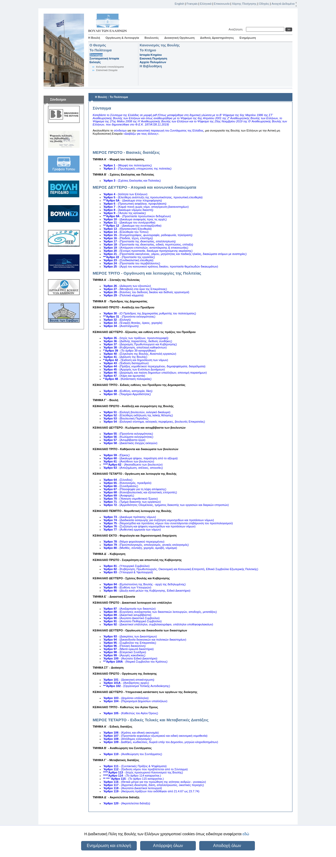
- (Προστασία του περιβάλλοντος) (131, 263)
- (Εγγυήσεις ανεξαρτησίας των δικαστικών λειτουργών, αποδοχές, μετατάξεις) (160, 611)
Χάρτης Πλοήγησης (244, 3)
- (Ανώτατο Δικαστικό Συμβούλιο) (131, 618)
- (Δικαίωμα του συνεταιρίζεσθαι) (132, 225)
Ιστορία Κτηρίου (151, 54)
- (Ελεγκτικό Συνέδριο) (124, 652)
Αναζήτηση (236, 29)
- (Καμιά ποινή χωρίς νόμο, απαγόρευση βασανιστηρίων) (146, 206)
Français (192, 3)
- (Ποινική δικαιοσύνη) (124, 645)
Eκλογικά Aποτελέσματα (110, 66)
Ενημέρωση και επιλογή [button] (109, 845)
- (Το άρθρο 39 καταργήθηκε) (129, 350)
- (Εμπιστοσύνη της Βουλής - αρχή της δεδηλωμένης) (144, 584)
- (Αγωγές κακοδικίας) (124, 655)
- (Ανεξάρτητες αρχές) (126, 682)
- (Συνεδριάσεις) (120, 486)
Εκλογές (95, 62)
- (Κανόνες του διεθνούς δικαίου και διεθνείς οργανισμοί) (146, 292)
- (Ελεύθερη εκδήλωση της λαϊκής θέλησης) (138, 415)
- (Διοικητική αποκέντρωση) (128, 679)
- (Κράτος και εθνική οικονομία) (131, 732)
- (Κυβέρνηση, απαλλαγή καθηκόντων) (135, 347)
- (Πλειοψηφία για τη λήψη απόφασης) (134, 489)
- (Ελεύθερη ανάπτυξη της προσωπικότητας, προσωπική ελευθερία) (153, 197)
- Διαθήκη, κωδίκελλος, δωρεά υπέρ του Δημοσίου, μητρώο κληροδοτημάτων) (160, 742)
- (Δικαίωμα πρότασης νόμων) (129, 516)
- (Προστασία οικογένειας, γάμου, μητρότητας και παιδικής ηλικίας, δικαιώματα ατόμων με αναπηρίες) (174, 253)
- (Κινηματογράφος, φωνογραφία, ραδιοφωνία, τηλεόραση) (147, 235)
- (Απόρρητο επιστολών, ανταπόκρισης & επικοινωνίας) (145, 247)
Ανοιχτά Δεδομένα (283, 3)
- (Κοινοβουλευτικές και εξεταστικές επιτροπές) (140, 492)
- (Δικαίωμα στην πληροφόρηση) (132, 200)
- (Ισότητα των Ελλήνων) (125, 194)
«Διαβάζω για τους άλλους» (141, 133)
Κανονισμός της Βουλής (160, 45)
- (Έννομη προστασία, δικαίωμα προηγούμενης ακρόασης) (147, 250)
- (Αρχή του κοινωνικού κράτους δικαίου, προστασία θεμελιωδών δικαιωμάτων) (160, 266)
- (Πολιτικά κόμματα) (123, 295)
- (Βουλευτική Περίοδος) (125, 418)
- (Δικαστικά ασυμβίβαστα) (127, 614)
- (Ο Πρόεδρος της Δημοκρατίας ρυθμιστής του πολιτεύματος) (149, 313)
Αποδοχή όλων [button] (227, 845)
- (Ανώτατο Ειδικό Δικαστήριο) (130, 658)
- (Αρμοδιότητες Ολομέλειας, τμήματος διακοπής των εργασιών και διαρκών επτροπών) (166, 504)
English (179, 3)
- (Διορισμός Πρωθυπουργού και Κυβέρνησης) (140, 344)
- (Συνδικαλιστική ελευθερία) (128, 260)
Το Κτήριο (148, 50)
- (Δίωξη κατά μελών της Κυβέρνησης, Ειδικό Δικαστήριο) (146, 590)
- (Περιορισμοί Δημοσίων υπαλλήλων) (135, 701)
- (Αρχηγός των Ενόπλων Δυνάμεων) (134, 369)
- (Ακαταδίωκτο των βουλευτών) (132, 464)
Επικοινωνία (222, 3)
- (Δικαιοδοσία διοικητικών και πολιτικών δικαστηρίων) (144, 639)
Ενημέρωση (248, 37)
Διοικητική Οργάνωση (179, 37)
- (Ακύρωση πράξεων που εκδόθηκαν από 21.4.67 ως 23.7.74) (151, 791)
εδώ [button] (246, 834)
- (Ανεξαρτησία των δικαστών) (129, 608)
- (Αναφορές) (118, 495)
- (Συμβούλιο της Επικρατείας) (129, 642)
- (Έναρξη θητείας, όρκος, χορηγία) (132, 322)
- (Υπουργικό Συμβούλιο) (126, 565)
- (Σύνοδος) (117, 479)
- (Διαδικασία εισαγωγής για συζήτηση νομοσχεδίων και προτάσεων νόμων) (158, 520)
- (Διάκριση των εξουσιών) (127, 285)
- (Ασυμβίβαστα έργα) (124, 439)
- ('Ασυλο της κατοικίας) (124, 213)
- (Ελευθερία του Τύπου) (126, 231)
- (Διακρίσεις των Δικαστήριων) (130, 636)
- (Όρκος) (116, 455)
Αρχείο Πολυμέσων (153, 62)
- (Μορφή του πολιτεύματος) (127, 165)
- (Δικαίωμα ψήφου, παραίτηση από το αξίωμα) (140, 458)
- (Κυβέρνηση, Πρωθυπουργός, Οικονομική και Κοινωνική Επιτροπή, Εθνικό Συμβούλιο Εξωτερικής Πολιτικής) (180, 569)
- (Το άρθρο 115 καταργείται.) (133, 778)
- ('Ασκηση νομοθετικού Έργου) (130, 498)
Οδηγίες (264, 3)
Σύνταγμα (96, 54)
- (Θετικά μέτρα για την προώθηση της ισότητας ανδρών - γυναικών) (154, 781)
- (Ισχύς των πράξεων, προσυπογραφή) (136, 338)
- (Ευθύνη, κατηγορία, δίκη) (128, 390)
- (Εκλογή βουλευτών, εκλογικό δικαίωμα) (136, 412)
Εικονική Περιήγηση (153, 58)
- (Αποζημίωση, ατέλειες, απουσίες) (133, 467)
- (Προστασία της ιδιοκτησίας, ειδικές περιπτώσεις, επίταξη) (148, 244)
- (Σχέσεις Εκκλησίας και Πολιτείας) (132, 180)
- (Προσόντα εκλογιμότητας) (129, 316)
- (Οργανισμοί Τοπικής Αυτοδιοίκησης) (136, 685)
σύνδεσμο (121, 130)
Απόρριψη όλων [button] (168, 845)
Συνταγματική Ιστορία (104, 58)
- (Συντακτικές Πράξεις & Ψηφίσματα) (135, 766)
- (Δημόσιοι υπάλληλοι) (126, 698)
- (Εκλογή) (117, 319)
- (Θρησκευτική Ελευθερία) (127, 228)
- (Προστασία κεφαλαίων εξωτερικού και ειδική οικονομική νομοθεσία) (155, 735)
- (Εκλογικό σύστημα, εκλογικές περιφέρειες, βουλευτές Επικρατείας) (154, 421)
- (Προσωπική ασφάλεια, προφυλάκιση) (134, 203)
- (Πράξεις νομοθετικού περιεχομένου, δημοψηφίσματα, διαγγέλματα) (154, 366)
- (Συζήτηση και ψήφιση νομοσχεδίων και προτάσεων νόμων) (149, 526)
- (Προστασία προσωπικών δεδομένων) (137, 216)
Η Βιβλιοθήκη (151, 66)
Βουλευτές (152, 37)
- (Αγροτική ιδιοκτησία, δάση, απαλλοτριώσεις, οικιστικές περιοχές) (153, 785)
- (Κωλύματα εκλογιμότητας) (128, 436)
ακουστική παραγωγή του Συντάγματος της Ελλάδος (170, 130)
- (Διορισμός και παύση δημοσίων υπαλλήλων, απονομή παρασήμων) (155, 372)
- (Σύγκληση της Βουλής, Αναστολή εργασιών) (139, 353)
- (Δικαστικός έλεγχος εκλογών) (130, 443)
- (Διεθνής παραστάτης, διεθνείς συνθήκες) (137, 341)
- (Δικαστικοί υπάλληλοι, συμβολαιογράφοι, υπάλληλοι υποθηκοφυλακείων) (158, 624)
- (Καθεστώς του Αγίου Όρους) (130, 713)
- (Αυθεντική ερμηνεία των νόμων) (132, 529)
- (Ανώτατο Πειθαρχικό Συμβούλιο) (132, 621)
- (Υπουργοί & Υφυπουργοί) (128, 572)
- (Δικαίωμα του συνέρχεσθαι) (129, 222)
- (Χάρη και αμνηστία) (124, 375)
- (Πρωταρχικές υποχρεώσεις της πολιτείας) (137, 168)
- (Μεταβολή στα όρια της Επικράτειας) (135, 289)
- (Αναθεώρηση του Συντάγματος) (132, 754)
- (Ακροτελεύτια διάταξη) (126, 803)
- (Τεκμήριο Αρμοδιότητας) (127, 394)
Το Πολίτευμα (101, 50)
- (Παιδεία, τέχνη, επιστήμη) (128, 238)
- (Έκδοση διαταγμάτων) (126, 363)
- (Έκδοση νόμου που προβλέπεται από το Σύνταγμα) (145, 769)
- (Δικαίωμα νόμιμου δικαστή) (128, 209)
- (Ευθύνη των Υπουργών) (127, 587)
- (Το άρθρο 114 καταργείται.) (132, 775)
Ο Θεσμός (98, 45)
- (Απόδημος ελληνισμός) (127, 738)
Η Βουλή (94, 37)
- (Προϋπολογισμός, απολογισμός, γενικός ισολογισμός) (146, 544)
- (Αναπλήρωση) (121, 325)
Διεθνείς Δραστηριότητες (217, 37)
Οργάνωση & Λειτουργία (122, 37)
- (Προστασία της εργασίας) (129, 257)
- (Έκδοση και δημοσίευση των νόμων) (135, 360)
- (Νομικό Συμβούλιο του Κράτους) (135, 661)
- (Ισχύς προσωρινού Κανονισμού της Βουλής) (143, 772)
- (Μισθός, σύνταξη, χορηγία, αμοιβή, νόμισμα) (140, 547)
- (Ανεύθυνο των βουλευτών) (128, 461)
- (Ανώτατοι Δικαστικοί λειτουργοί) (132, 788)
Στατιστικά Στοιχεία (106, 70)
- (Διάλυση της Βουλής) (125, 356)
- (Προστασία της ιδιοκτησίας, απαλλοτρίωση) (139, 241)
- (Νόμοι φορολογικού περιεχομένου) (133, 541)
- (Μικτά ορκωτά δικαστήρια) (128, 649)
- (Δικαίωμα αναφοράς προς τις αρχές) (135, 219)
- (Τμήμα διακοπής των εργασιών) (132, 501)
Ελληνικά (206, 3)
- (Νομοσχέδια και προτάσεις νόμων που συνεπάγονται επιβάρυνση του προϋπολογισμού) (168, 523)
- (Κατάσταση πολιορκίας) (127, 378)
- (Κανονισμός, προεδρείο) (127, 482)
